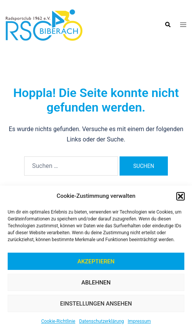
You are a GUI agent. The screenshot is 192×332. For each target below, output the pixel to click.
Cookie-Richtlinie (58, 321)
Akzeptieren (96, 261)
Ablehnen (95, 282)
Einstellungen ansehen (96, 303)
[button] (180, 196)
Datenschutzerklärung (101, 321)
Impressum (139, 321)
